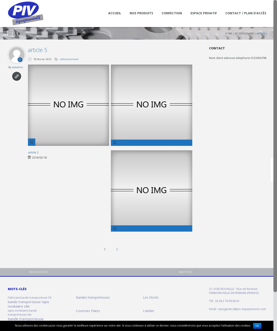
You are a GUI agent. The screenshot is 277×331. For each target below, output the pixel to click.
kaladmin (17, 67)
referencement (244, 33)
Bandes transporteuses (93, 297)
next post (185, 272)
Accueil (114, 13)
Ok (257, 325)
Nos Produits (141, 13)
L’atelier (148, 311)
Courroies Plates (88, 311)
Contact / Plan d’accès (245, 13)
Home (228, 33)
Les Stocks (151, 297)
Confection (172, 13)
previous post (38, 272)
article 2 (33, 152)
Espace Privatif (203, 13)
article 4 (123, 228)
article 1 (123, 143)
